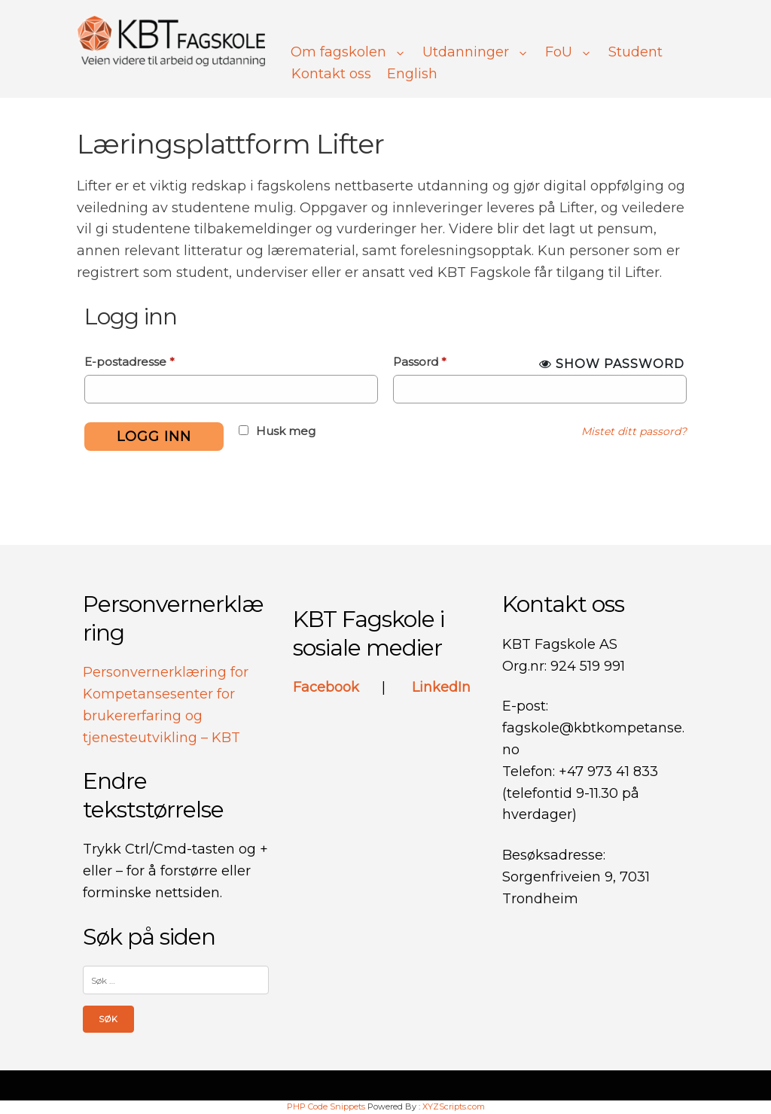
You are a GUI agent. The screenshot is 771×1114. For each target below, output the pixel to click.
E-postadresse (129, 362)
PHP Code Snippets (326, 1106)
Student (635, 52)
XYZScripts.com (453, 1106)
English (412, 73)
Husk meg (285, 431)
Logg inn (154, 436)
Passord (419, 362)
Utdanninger (475, 52)
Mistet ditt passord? (634, 431)
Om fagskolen (349, 52)
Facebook (328, 687)
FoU (569, 52)
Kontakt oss (331, 73)
